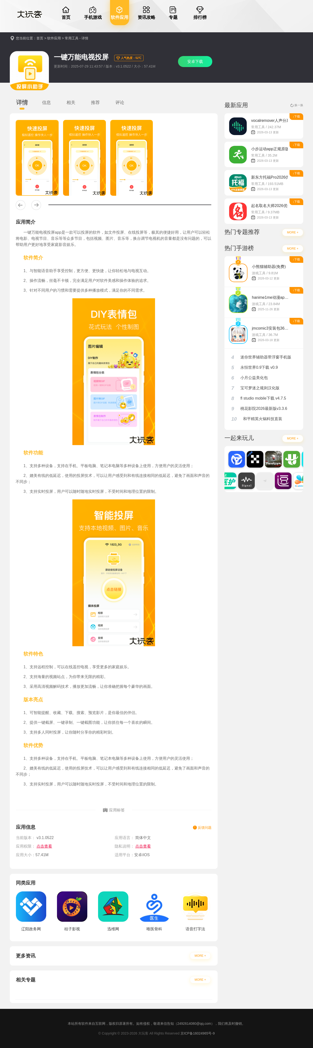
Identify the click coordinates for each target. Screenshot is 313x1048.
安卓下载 (195, 61)
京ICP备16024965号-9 (197, 1033)
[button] (20, 205)
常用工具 (71, 38)
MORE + (200, 955)
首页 (39, 38)
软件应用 (54, 38)
